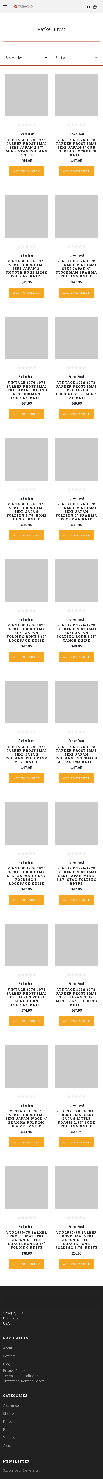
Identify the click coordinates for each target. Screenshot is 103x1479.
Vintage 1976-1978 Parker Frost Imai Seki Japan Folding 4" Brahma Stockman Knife (76, 511)
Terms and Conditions (20, 1376)
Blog (6, 1364)
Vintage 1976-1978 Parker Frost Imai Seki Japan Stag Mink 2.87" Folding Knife (76, 997)
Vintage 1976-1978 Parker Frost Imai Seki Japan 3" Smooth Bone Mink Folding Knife (26, 268)
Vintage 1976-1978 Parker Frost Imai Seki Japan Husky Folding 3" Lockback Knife (26, 875)
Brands (8, 1429)
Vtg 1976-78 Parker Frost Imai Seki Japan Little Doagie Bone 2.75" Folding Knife (26, 1240)
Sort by (76, 57)
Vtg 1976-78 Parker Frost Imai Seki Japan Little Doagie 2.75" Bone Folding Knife (76, 1118)
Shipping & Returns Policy (23, 1381)
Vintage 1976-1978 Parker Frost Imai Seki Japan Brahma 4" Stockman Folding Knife (26, 390)
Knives (8, 1421)
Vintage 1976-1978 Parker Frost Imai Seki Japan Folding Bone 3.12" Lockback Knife (26, 632)
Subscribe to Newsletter (21, 1470)
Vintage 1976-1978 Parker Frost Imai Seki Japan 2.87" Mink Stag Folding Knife (27, 147)
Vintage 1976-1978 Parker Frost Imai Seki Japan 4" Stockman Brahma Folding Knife (76, 268)
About (7, 1348)
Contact (9, 1356)
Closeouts (10, 1445)
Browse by (26, 57)
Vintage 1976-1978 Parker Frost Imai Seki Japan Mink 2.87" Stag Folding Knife (76, 875)
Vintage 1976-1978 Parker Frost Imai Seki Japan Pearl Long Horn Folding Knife (26, 997)
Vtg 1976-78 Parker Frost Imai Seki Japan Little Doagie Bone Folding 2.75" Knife (76, 1240)
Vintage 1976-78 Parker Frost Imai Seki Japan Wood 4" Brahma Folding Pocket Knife (27, 1118)
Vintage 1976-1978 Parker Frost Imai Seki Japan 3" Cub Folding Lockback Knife (76, 147)
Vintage (9, 1437)
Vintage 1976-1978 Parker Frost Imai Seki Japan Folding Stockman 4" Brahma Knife (76, 754)
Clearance (11, 1405)
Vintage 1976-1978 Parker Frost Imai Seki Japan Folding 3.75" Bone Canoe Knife (26, 511)
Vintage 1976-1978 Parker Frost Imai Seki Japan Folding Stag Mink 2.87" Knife (27, 754)
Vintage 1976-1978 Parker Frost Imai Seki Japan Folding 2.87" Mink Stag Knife (76, 390)
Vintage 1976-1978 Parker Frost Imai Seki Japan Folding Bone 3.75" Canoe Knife (76, 632)
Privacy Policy (14, 1370)
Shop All (9, 1413)
